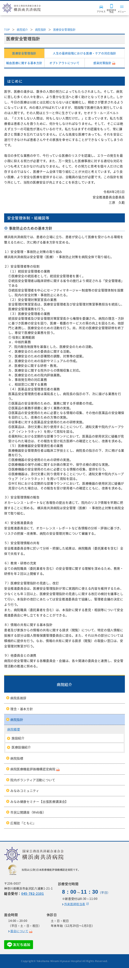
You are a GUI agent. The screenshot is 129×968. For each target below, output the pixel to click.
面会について (19, 931)
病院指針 (40, 30)
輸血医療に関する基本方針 (24, 63)
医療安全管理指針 (64, 30)
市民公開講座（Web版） (28, 812)
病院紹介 (22, 30)
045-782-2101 (32, 893)
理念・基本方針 (21, 708)
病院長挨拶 (18, 698)
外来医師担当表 (74, 904)
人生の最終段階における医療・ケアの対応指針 (84, 53)
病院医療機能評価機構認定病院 (33, 769)
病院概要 (13, 729)
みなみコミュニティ (24, 790)
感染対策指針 (102, 63)
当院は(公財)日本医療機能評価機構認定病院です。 (44, 870)
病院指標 (16, 758)
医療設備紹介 (21, 747)
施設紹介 (18, 738)
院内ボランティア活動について (32, 779)
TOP (7, 30)
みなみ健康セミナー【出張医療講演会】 (39, 801)
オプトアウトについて (64, 63)
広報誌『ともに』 (23, 823)
